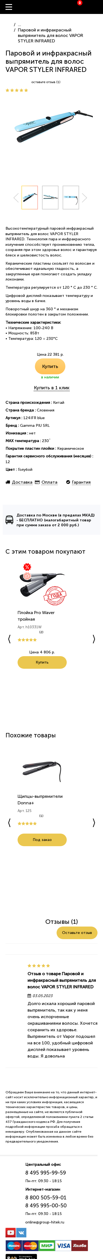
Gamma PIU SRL (35, 425)
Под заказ (41, 840)
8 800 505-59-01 (45, 1198)
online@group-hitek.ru (44, 1223)
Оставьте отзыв (77, 933)
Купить (50, 366)
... (19, 24)
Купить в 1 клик (51, 388)
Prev (16, 198)
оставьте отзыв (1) (45, 82)
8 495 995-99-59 (45, 1173)
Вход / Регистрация (99, 7)
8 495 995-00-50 (46, 1206)
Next (84, 198)
